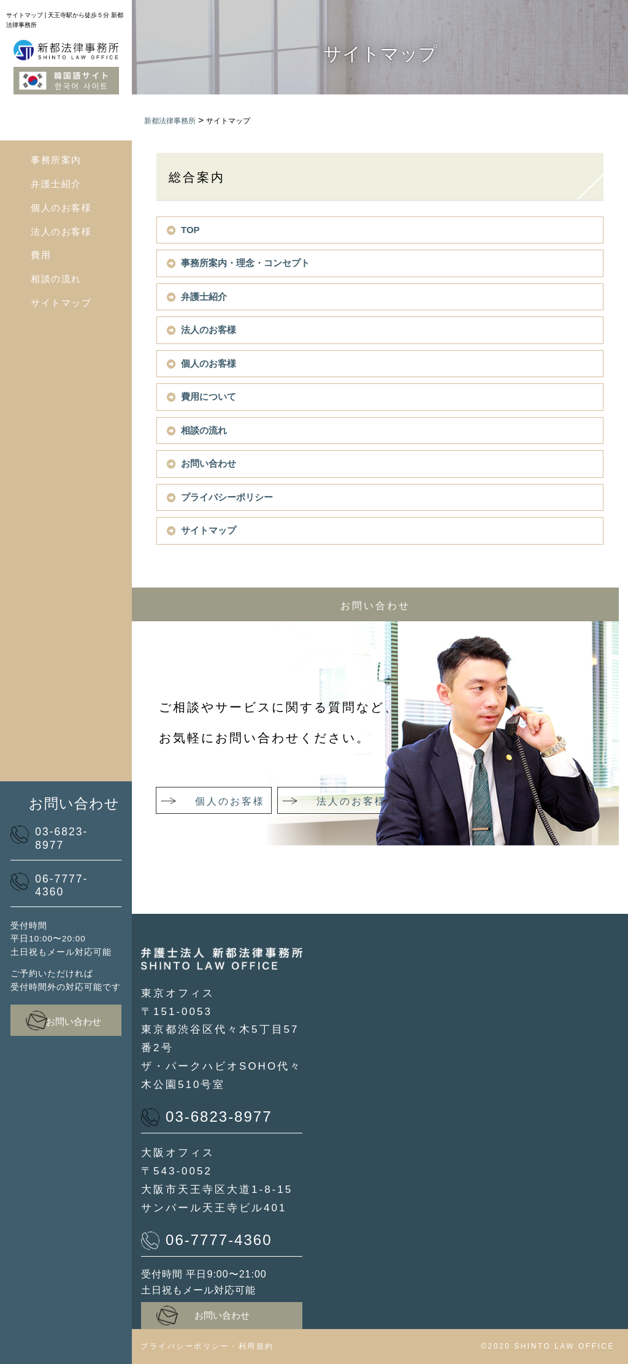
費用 (41, 255)
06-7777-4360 (49, 885)
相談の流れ (56, 279)
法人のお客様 (61, 231)
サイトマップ (61, 302)
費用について (208, 396)
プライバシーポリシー (227, 497)
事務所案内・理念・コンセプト (245, 263)
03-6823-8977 (49, 838)
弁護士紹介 (56, 183)
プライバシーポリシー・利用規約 (207, 1346)
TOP (190, 229)
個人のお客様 (61, 207)
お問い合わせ (63, 1020)
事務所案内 (56, 160)
